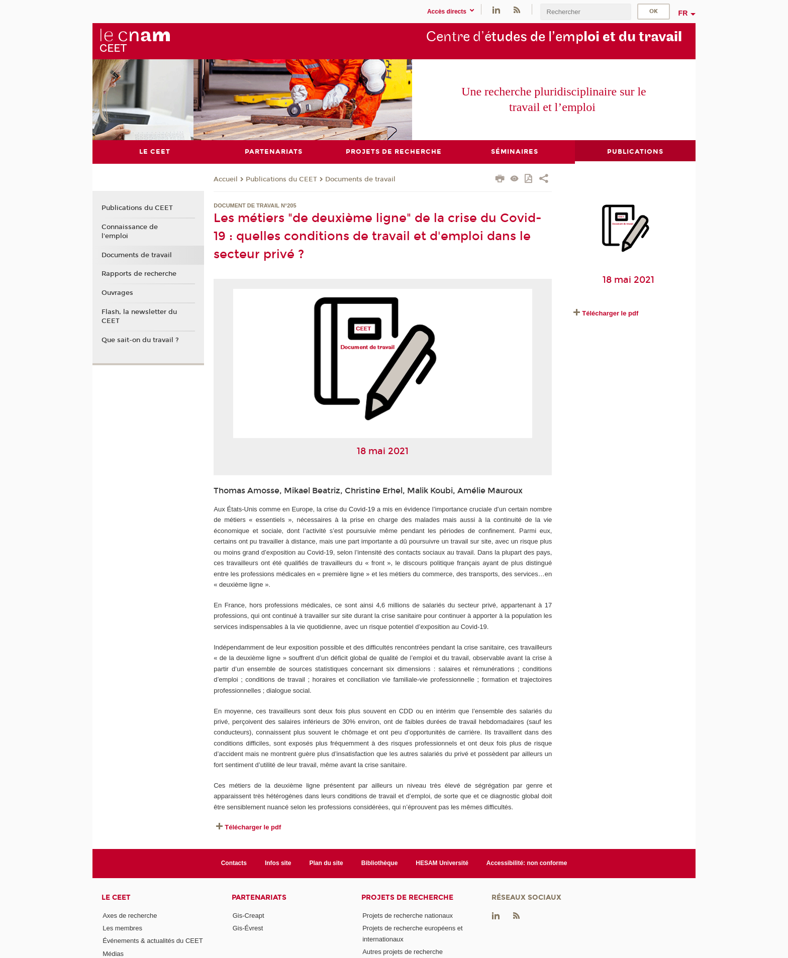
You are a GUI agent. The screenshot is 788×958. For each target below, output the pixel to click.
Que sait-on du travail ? (140, 340)
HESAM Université (442, 863)
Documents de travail (360, 179)
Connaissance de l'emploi (130, 231)
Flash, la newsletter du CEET (139, 316)
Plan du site (326, 863)
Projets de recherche (407, 897)
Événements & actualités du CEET (153, 940)
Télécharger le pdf (253, 827)
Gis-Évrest (248, 928)
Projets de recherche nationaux (407, 915)
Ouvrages (117, 292)
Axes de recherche (130, 915)
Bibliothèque (379, 863)
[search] (585, 12)
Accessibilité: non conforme (526, 863)
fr (683, 13)
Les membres (122, 928)
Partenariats (259, 897)
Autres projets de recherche (402, 951)
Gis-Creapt (248, 915)
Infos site (278, 863)
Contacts (234, 863)
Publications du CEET (281, 179)
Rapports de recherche (139, 274)
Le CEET (116, 897)
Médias (113, 953)
